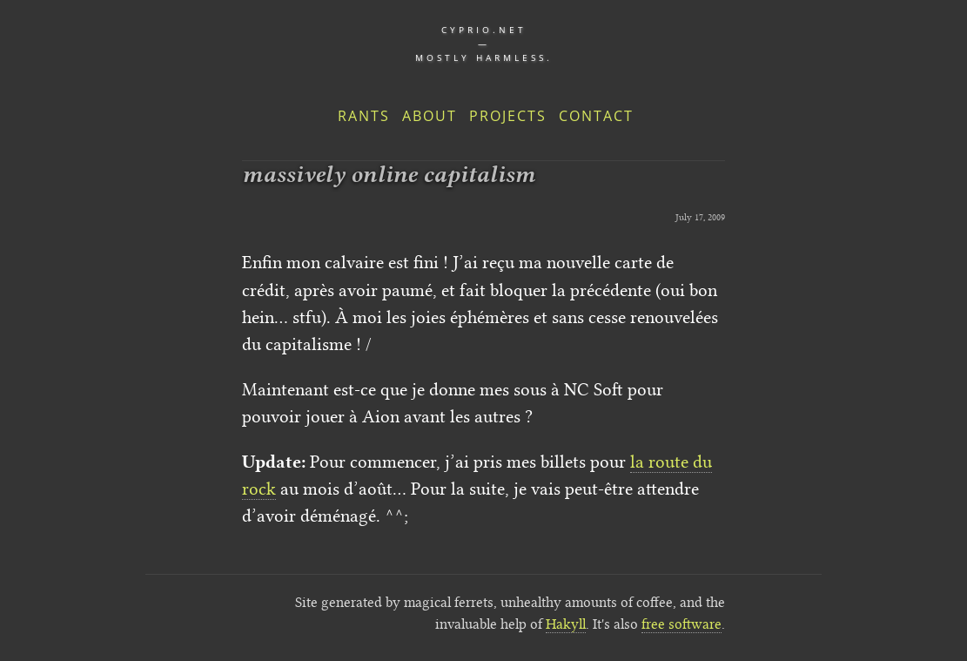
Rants (364, 115)
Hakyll (566, 624)
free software (681, 624)
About (429, 115)
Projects (508, 115)
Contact (596, 115)
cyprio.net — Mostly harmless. (484, 44)
